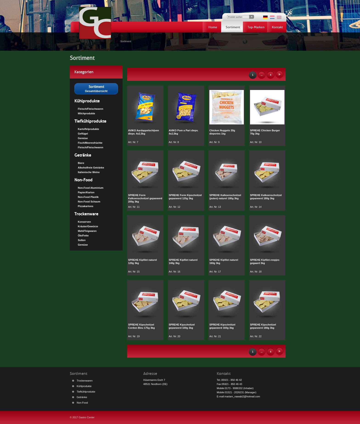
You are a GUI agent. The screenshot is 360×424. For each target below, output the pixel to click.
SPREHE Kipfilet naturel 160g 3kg (223, 261)
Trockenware (86, 213)
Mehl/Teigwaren (87, 231)
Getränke (82, 155)
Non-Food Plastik (88, 197)
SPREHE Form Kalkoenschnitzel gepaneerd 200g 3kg (145, 198)
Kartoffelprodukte (88, 129)
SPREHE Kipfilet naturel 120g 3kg (142, 261)
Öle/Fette (83, 235)
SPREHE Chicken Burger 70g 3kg (265, 132)
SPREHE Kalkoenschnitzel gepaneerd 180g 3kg (266, 197)
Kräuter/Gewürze (88, 226)
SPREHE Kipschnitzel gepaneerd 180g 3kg (263, 326)
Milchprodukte (86, 113)
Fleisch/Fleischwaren (90, 108)
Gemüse (83, 138)
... (261, 75)
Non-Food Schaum (89, 201)
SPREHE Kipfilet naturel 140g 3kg (183, 261)
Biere (81, 163)
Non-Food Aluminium (90, 187)
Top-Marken (256, 27)
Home (212, 27)
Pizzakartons (85, 206)
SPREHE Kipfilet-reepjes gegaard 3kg (264, 261)
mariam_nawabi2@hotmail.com (242, 396)
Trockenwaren (85, 380)
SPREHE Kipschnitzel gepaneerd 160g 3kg (222, 326)
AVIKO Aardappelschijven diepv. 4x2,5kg (143, 132)
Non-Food (83, 180)
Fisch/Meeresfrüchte (90, 142)
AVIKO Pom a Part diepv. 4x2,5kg (183, 132)
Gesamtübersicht (96, 88)
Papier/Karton (86, 192)
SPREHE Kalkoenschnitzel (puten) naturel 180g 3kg (225, 197)
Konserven (84, 221)
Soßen (82, 240)
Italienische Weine (89, 172)
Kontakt (277, 27)
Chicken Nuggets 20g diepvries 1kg (222, 132)
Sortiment (233, 27)
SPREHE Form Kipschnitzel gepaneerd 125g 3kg (185, 197)
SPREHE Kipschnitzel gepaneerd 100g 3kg (182, 326)
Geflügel (83, 133)
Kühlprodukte (87, 101)
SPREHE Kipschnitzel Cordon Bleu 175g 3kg (141, 326)
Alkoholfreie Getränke (91, 167)
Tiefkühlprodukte (90, 121)
